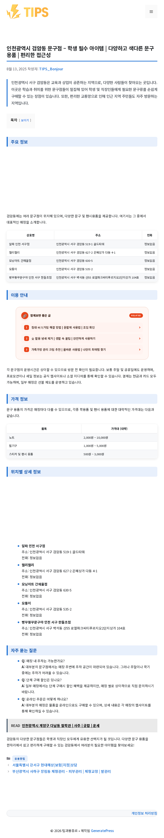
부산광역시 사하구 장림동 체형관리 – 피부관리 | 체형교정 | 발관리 (61, 771)
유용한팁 (20, 758)
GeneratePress (102, 830)
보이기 (25, 120)
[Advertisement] (82, 180)
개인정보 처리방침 (144, 813)
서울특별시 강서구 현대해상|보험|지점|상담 (44, 764)
